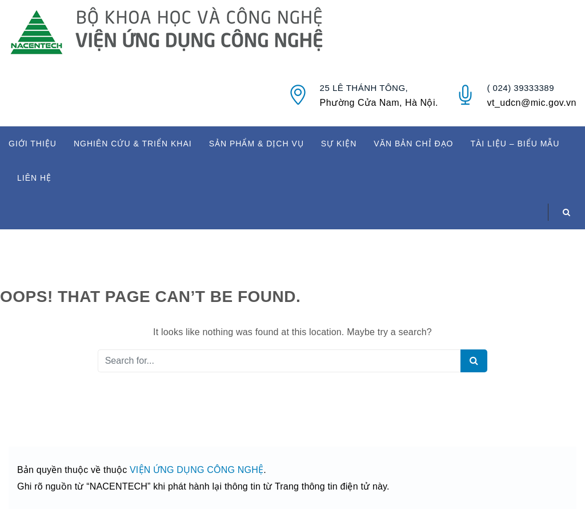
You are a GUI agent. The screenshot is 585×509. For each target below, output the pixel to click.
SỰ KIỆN (339, 143)
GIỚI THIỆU (33, 143)
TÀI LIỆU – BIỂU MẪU (514, 143)
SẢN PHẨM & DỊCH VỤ (256, 143)
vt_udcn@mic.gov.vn (531, 103)
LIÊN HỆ (34, 177)
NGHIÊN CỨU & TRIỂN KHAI (133, 143)
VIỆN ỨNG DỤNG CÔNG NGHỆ (196, 470)
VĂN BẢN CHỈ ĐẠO (413, 143)
